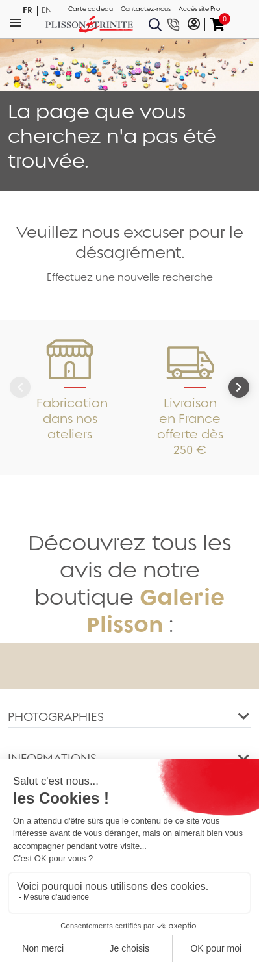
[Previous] (20, 387)
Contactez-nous (146, 9)
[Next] (238, 387)
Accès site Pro (199, 9)
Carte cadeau (90, 9)
